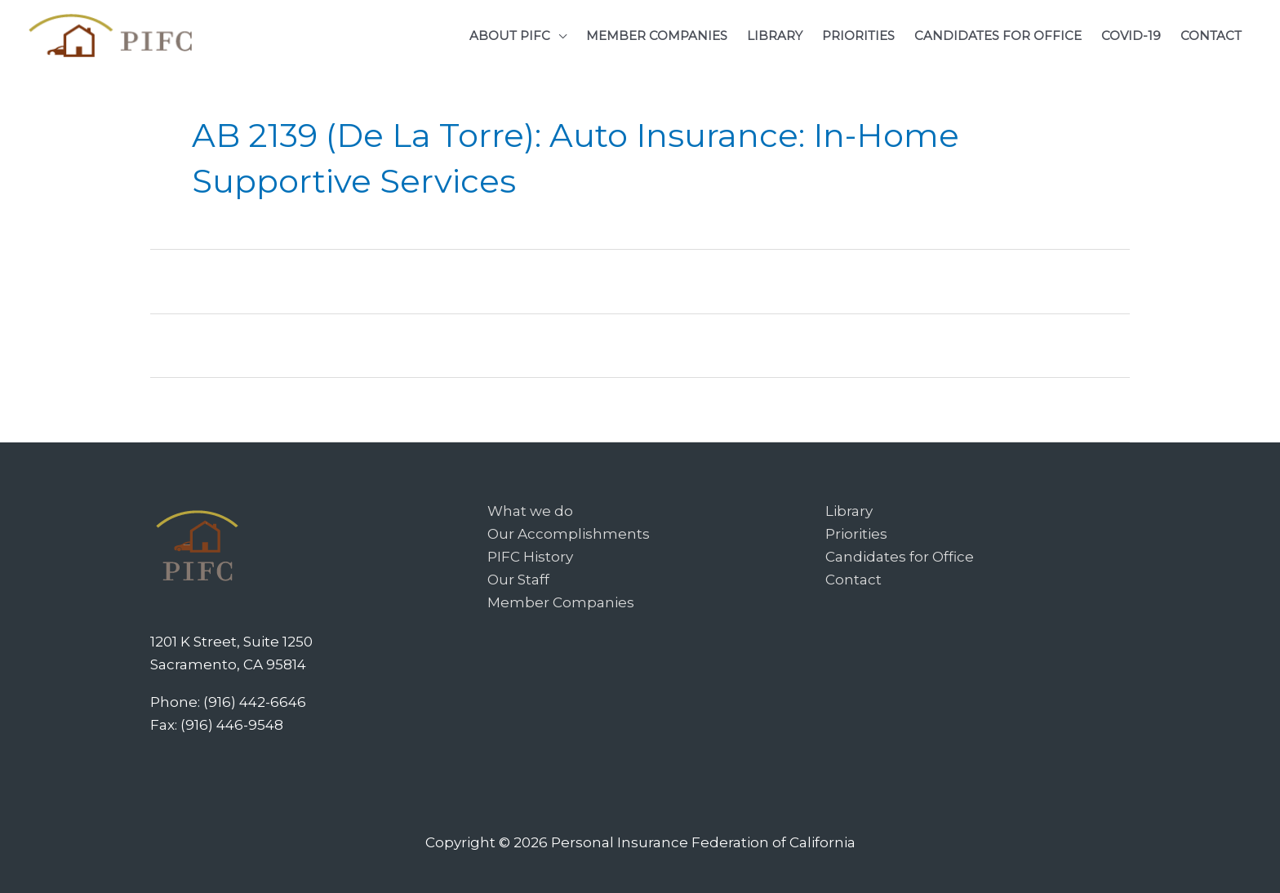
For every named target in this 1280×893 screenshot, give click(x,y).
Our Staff (518, 579)
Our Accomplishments (568, 534)
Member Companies (560, 602)
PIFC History (530, 557)
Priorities (856, 534)
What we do (530, 511)
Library (849, 511)
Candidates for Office (899, 557)
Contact (853, 579)
